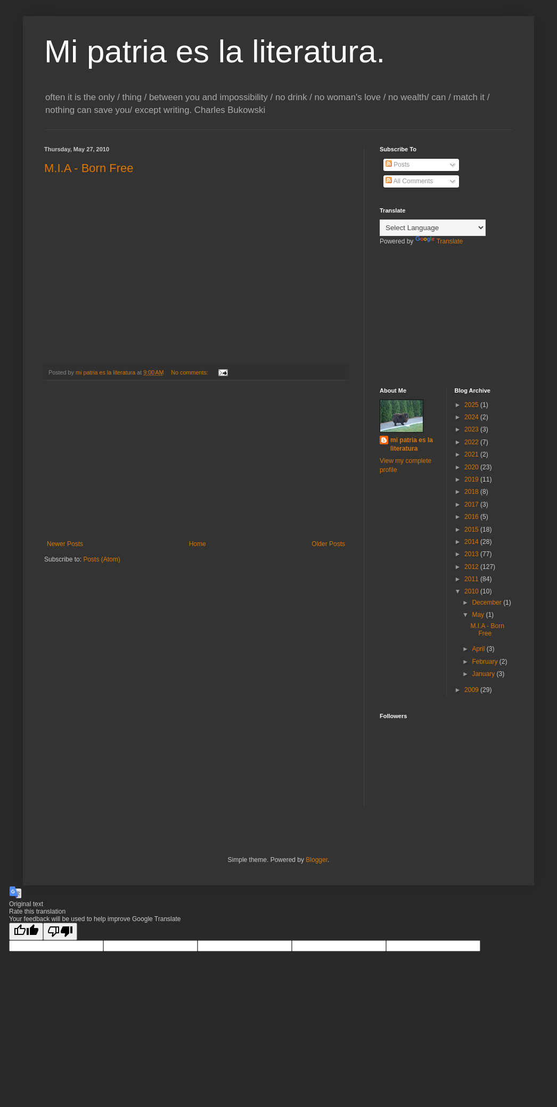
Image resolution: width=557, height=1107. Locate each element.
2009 (472, 690)
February (485, 661)
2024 (472, 417)
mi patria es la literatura (411, 444)
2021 (472, 454)
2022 (472, 442)
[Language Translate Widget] (433, 227)
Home (197, 544)
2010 (472, 591)
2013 (472, 554)
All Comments (409, 181)
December (487, 602)
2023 (472, 429)
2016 (472, 516)
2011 (472, 579)
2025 (472, 405)
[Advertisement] (196, 460)
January (484, 674)
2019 (472, 479)
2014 (472, 542)
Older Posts (328, 544)
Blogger (316, 860)
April (479, 649)
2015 (472, 529)
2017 (472, 504)
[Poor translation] (60, 931)
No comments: (190, 372)
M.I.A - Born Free (89, 168)
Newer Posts (65, 544)
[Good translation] (26, 931)
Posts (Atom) (101, 559)
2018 (472, 491)
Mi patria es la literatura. (214, 51)
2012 (472, 567)
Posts (397, 164)
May (479, 614)
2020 (472, 467)
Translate (439, 241)
